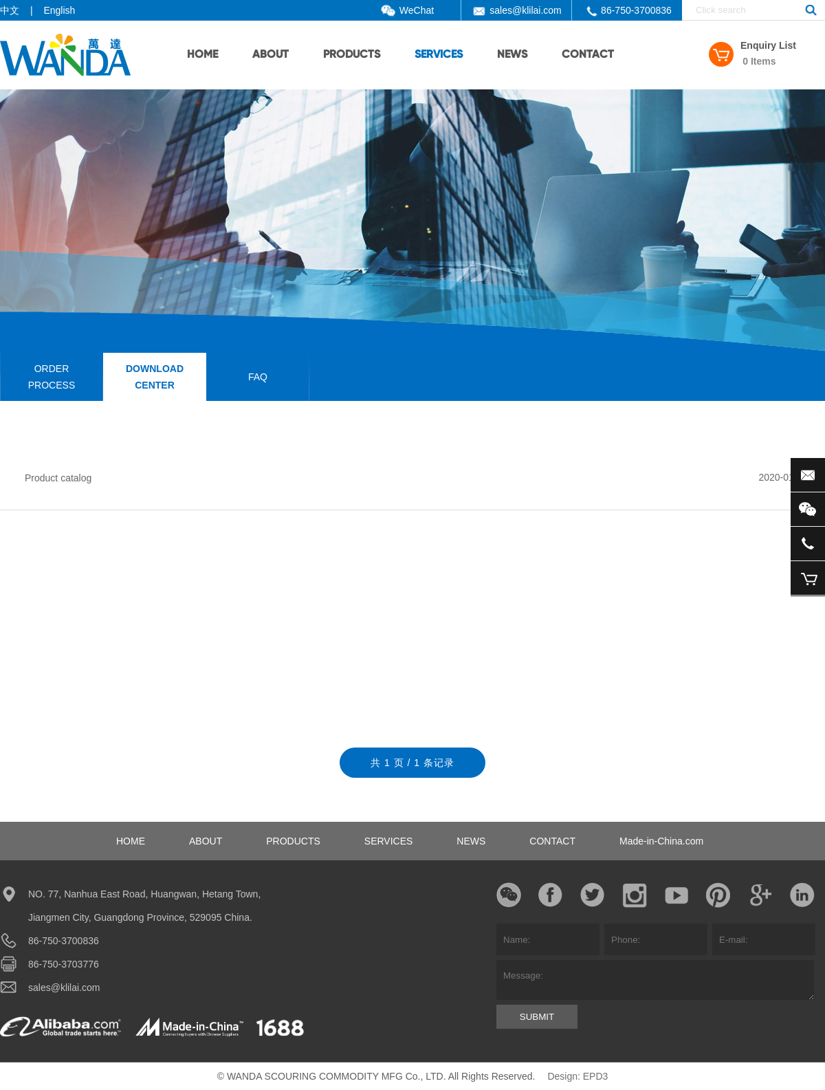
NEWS (512, 55)
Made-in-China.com (661, 841)
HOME (202, 55)
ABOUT (270, 55)
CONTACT (588, 55)
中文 (9, 10)
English (59, 10)
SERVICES (439, 55)
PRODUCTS (351, 55)
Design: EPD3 (577, 1076)
